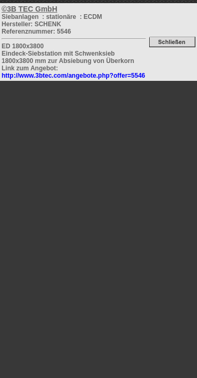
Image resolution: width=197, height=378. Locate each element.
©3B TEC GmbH (29, 9)
